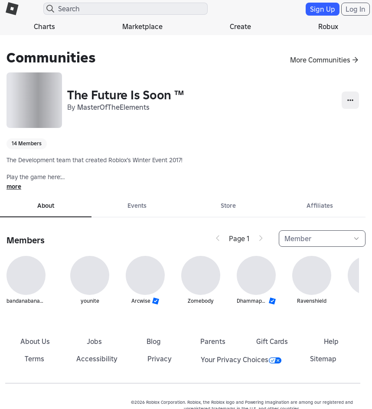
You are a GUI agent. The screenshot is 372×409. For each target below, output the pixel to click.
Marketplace (142, 26)
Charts (44, 26)
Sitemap (323, 358)
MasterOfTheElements (113, 107)
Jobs (94, 341)
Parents (212, 341)
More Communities (320, 59)
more (14, 186)
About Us (35, 341)
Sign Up (322, 9)
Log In (355, 9)
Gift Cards (272, 341)
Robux (328, 26)
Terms (34, 358)
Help (331, 341)
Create (240, 26)
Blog (154, 341)
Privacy (159, 358)
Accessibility (96, 358)
